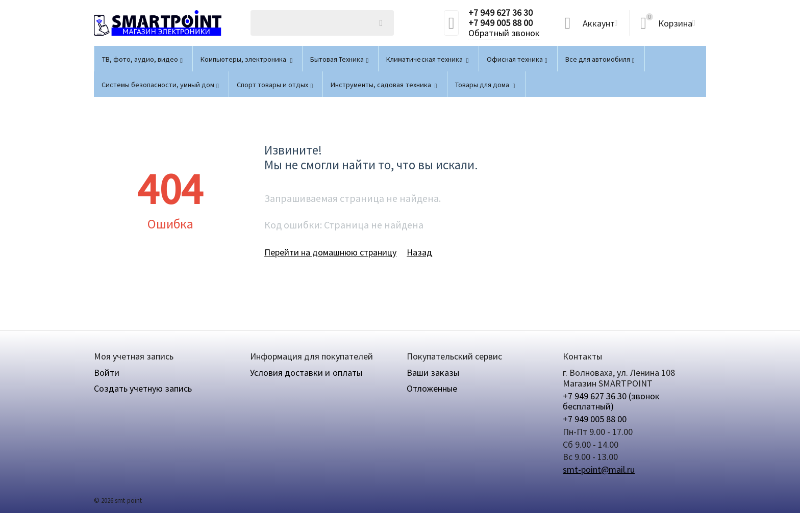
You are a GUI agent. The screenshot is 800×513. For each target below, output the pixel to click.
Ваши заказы (433, 372)
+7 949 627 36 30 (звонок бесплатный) (611, 401)
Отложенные (432, 388)
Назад (419, 252)
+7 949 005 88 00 (500, 23)
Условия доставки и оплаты (306, 372)
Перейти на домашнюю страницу (330, 252)
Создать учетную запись (143, 388)
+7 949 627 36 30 (500, 13)
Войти (106, 372)
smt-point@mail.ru (599, 469)
